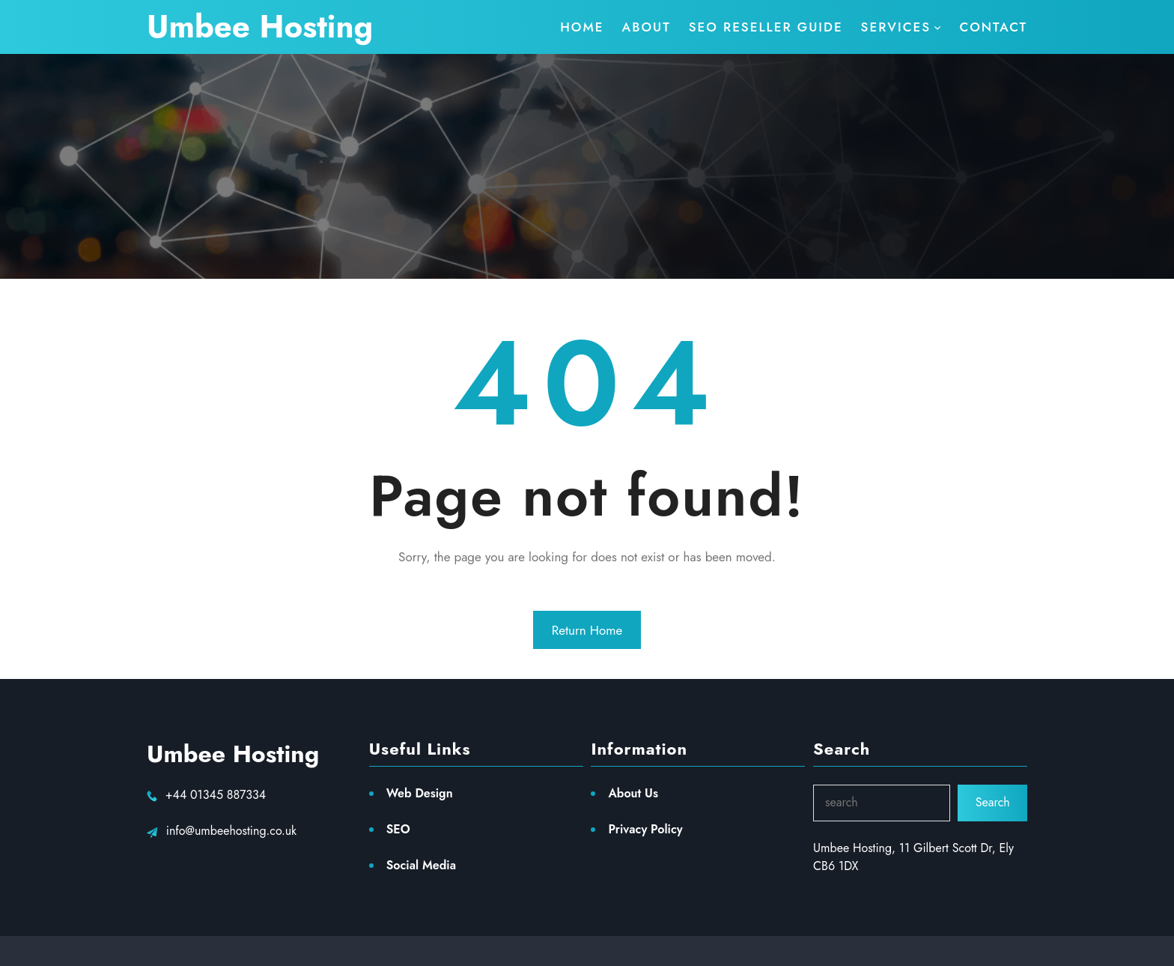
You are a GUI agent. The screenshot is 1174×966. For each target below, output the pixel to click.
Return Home (587, 630)
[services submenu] (901, 27)
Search (993, 802)
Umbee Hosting (260, 26)
